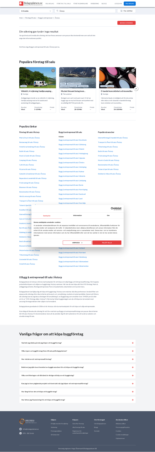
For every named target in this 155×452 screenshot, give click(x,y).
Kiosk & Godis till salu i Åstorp (29, 156)
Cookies (118, 431)
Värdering (54, 427)
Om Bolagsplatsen (100, 424)
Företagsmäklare (56, 431)
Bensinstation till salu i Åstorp (29, 192)
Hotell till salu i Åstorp (27, 264)
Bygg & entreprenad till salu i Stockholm (73, 140)
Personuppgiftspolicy (122, 427)
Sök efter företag (78, 424)
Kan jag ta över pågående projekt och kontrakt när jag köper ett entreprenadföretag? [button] (54, 384)
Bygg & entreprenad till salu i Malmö (71, 149)
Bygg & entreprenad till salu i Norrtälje (72, 203)
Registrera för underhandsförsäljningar (80, 432)
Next (136, 89)
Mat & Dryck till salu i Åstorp (29, 138)
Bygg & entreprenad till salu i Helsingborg (73, 154)
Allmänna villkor (121, 424)
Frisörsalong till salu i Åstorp (29, 183)
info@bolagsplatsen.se (29, 429)
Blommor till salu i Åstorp (28, 187)
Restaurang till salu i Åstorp (28, 142)
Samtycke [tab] (46, 216)
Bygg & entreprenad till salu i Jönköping (72, 167)
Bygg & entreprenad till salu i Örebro (71, 163)
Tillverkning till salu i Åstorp (29, 255)
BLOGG (104, 3)
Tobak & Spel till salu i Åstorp (108, 169)
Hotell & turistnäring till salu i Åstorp (32, 147)
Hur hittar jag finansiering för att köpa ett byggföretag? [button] (43, 400)
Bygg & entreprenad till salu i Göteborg (72, 145)
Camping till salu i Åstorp (28, 160)
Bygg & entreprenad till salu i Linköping (72, 181)
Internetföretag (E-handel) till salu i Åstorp (113, 138)
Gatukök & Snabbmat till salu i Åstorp (32, 174)
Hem (21, 18)
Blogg (96, 427)
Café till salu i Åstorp (26, 165)
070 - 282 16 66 (26, 433)
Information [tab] (77, 215)
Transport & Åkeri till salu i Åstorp (31, 201)
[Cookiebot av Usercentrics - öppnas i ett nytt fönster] (112, 208)
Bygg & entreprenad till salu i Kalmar (71, 172)
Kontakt (96, 431)
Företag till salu (30, 18)
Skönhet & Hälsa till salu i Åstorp (109, 174)
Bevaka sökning (126, 23)
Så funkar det (55, 435)
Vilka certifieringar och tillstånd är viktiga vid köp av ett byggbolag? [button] (47, 376)
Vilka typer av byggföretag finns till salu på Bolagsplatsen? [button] (44, 351)
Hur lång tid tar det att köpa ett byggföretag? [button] (39, 392)
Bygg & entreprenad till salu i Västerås (72, 176)
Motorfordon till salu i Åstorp (29, 250)
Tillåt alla (107, 242)
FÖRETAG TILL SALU (64, 3)
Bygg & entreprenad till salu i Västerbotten (73, 266)
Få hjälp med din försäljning (59, 424)
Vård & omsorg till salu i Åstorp (30, 196)
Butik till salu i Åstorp (26, 151)
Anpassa (77, 242)
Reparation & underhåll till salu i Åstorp (32, 178)
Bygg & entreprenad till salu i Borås (71, 185)
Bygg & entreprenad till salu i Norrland (72, 253)
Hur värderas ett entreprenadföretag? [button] (36, 359)
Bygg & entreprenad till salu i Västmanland (73, 262)
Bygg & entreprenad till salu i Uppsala (72, 158)
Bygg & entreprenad (45, 18)
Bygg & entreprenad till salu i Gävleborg (73, 257)
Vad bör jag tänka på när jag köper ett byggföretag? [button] (41, 343)
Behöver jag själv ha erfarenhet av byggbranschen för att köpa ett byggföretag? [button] (52, 367)
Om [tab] (108, 215)
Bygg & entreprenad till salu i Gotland (72, 248)
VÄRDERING (95, 3)
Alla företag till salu (78, 427)
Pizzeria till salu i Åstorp (27, 169)
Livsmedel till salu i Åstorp (28, 260)
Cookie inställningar (122, 435)
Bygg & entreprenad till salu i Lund (70, 199)
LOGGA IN (118, 3)
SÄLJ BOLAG (50, 3)
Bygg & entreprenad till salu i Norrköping (73, 190)
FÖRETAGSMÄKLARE (81, 3)
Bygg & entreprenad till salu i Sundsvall (72, 194)
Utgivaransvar (120, 438)
